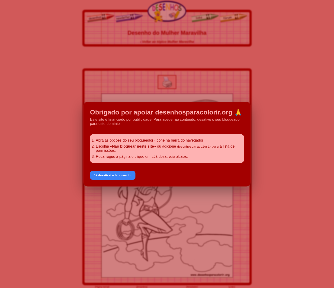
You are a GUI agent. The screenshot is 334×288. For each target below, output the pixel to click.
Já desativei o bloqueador (113, 175)
